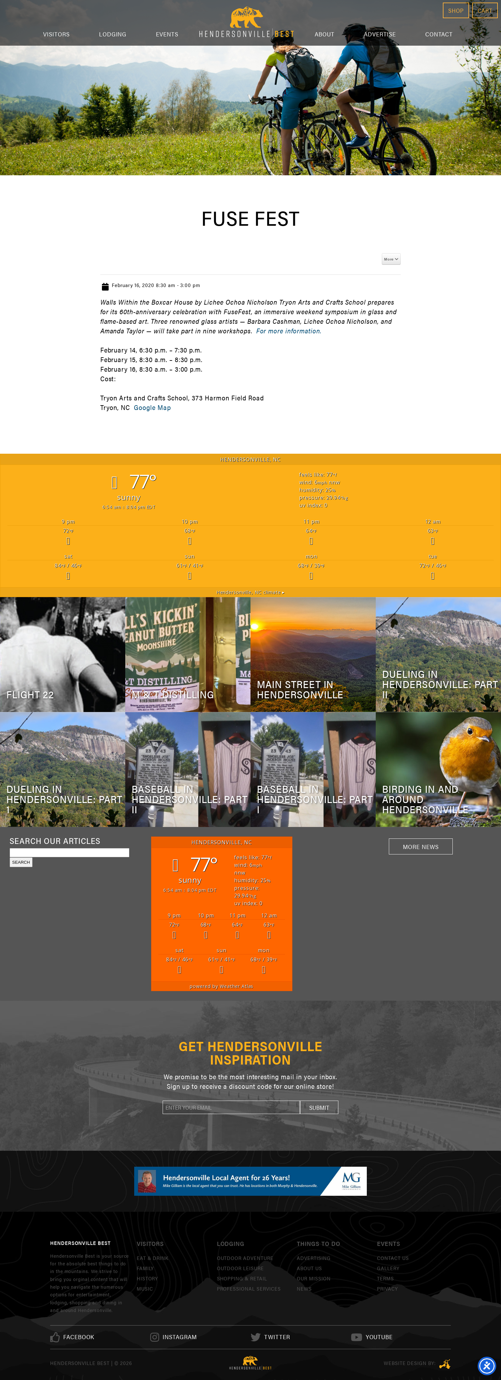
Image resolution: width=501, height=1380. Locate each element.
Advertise (380, 34)
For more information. (288, 330)
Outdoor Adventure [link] (245, 1258)
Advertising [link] (314, 1258)
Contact (439, 34)
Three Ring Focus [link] (445, 1364)
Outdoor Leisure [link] (240, 1268)
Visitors (56, 34)
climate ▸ (250, 592)
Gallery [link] (388, 1268)
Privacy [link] (387, 1288)
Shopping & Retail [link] (242, 1278)
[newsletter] (231, 1107)
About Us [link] (309, 1268)
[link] (79, 1337)
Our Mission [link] (314, 1278)
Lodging (113, 34)
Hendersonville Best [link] (246, 22)
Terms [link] (385, 1278)
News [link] (304, 1288)
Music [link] (145, 1288)
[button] (319, 1107)
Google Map (152, 407)
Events (167, 34)
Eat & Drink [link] (153, 1258)
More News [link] (421, 846)
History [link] (147, 1278)
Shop (456, 10)
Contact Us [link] (393, 1258)
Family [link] (145, 1268)
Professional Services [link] (249, 1288)
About (325, 34)
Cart (485, 10)
